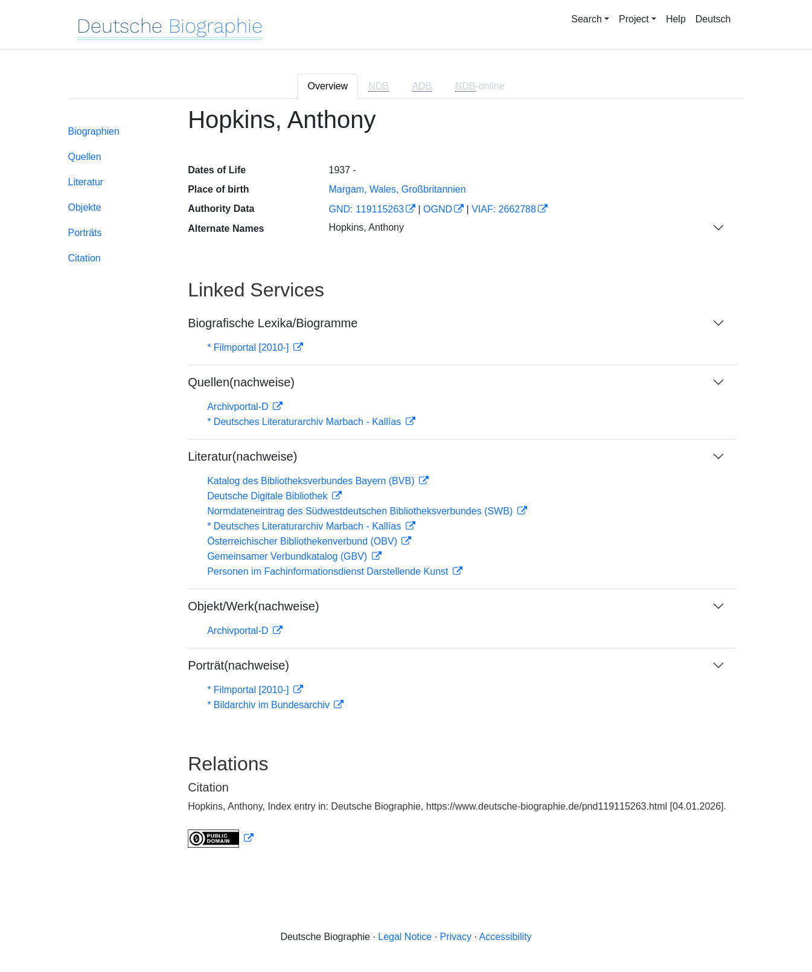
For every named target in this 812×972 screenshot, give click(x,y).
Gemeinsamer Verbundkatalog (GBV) (288, 556)
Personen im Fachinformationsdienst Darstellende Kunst (329, 571)
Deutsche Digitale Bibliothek (268, 496)
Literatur (86, 182)
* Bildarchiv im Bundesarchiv (269, 705)
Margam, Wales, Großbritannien (396, 189)
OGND (437, 209)
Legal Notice (405, 937)
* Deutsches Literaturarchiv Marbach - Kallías (305, 422)
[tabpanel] (406, 484)
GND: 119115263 (366, 209)
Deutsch (713, 19)
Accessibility (505, 937)
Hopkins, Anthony (366, 227)
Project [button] (634, 19)
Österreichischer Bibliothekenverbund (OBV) (303, 541)
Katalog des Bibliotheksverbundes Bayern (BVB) (312, 481)
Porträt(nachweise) (238, 665)
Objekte (84, 207)
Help (676, 19)
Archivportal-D (239, 406)
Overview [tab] (327, 86)
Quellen (84, 157)
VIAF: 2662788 (504, 209)
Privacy (456, 937)
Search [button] (586, 19)
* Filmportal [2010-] (249, 347)
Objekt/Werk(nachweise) (253, 606)
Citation (84, 258)
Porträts (85, 233)
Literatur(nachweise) (242, 456)
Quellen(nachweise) (241, 382)
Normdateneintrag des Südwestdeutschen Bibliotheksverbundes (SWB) (361, 511)
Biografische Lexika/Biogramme (272, 323)
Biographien (94, 131)
